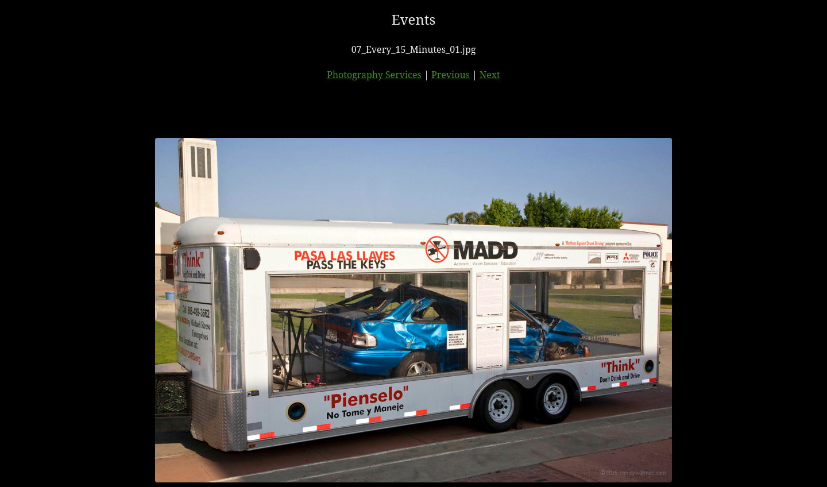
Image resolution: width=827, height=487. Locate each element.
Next (490, 74)
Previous (450, 74)
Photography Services (374, 74)
